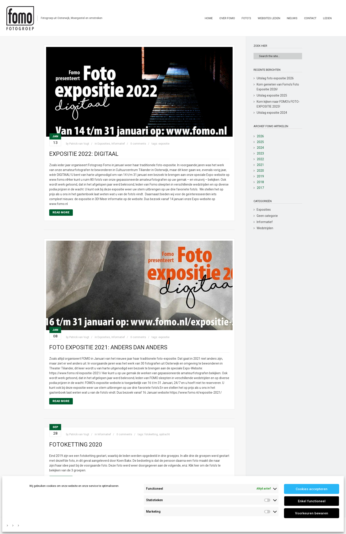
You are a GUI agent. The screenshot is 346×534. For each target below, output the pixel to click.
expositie (163, 143)
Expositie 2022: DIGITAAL (83, 154)
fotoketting (151, 434)
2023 (260, 153)
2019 (260, 176)
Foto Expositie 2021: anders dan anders (108, 347)
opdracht (164, 434)
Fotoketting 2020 (75, 444)
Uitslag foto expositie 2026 (275, 78)
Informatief (118, 143)
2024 (260, 147)
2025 (260, 142)
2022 (260, 159)
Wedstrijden (265, 228)
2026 (260, 136)
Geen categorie (267, 216)
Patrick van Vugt (79, 143)
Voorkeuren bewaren (311, 513)
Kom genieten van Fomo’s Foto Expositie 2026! (278, 87)
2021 (260, 165)
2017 (260, 188)
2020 (260, 170)
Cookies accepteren (311, 489)
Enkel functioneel (311, 501)
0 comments (138, 143)
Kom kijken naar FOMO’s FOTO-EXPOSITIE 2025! (278, 104)
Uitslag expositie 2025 (272, 95)
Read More (61, 212)
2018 (260, 182)
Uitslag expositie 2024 (272, 112)
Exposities (104, 143)
